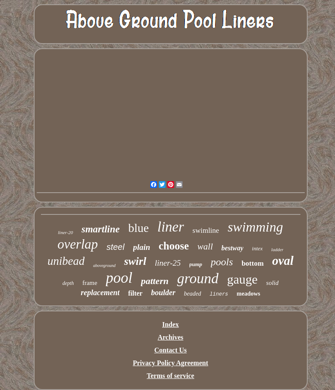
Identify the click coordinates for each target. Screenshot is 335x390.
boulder (163, 292)
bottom (253, 263)
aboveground (104, 265)
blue (138, 228)
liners (219, 294)
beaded (192, 293)
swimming (255, 227)
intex (257, 248)
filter (135, 293)
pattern (155, 281)
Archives (170, 337)
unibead (65, 261)
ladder (277, 249)
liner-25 (168, 262)
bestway (232, 248)
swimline (205, 230)
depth (68, 283)
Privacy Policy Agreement (170, 363)
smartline (100, 229)
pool (119, 278)
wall (205, 246)
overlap (78, 244)
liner (170, 227)
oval (283, 260)
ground (197, 278)
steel (115, 247)
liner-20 (65, 232)
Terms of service (170, 375)
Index (170, 324)
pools (222, 261)
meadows (248, 293)
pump (195, 264)
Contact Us (170, 350)
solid (272, 282)
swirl (135, 261)
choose (174, 246)
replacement (100, 292)
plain (141, 247)
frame (89, 282)
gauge (242, 279)
